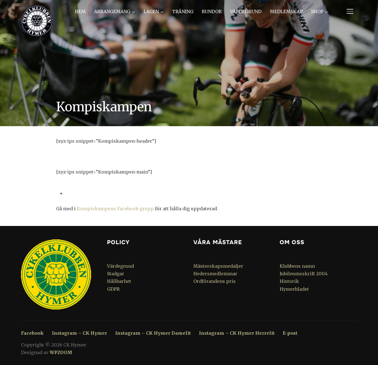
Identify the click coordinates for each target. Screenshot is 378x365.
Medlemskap (286, 11)
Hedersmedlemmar (215, 273)
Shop (317, 11)
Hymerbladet (294, 289)
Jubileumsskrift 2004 (304, 273)
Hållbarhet (119, 281)
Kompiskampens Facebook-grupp (115, 208)
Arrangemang (112, 11)
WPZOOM (61, 352)
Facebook (32, 333)
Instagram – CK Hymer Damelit (153, 333)
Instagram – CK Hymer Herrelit (237, 333)
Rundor (212, 11)
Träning (182, 11)
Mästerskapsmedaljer (218, 266)
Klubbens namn (297, 266)
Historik (289, 281)
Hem (80, 11)
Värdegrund (245, 11)
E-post (290, 333)
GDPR (113, 289)
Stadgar (115, 273)
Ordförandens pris (214, 281)
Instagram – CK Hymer (79, 333)
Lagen (151, 11)
